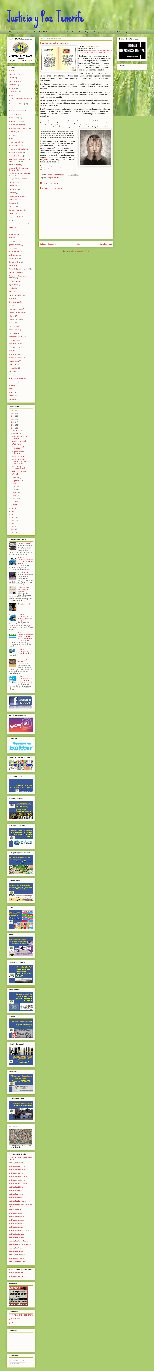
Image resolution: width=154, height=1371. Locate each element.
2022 (13, 422)
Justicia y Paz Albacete (16, 1163)
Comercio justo (14, 114)
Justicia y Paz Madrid (16, 1213)
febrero (15, 501)
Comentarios (15, 1364)
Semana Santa (14, 361)
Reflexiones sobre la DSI (17, 357)
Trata (10, 389)
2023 (13, 419)
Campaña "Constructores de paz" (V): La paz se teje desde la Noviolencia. (25, 635)
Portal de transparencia (124, 32)
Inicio (78, 244)
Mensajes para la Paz (16, 281)
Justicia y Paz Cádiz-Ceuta (18, 1177)
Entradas (14, 1360)
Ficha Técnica (43, 32)
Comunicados (13, 118)
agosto (15, 484)
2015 (13, 520)
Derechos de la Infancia (17, 149)
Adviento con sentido (19, 441)
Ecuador (11, 186)
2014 (13, 523)
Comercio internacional (16, 111)
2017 (13, 514)
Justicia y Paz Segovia (16, 1248)
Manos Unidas (13, 265)
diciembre (16, 430)
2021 (13, 425)
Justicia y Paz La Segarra (17, 1201)
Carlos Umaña (13, 92)
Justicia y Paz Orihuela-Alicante (19, 1230)
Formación (12, 227)
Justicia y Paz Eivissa (16, 1187)
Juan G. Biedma (14, 251)
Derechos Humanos (15, 152)
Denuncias (12, 138)
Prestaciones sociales (16, 337)
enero (15, 504)
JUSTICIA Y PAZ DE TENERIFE (22, 1315)
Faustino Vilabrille (15, 217)
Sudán (11, 375)
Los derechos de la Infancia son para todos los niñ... (19, 461)
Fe (9, 220)
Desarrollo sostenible (16, 156)
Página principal (14, 32)
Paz (10, 305)
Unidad (11, 392)
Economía (12, 182)
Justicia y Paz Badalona (17, 1166)
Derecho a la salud (15, 142)
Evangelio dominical (53, 178)
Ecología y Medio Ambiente (18, 179)
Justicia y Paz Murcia (16, 1227)
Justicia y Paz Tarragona (17, 1255)
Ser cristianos (13, 364)
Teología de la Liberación (17, 378)
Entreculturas (13, 199)
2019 (13, 508)
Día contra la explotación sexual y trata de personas (20, 160)
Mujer (10, 292)
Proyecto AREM (14, 344)
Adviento (11, 78)
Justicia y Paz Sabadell (16, 1237)
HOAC (11, 238)
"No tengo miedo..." (24, 543)
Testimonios (13, 382)
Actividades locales (15, 74)
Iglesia (11, 241)
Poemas (11, 323)
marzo (15, 498)
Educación (12, 193)
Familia (11, 213)
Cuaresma (12, 132)
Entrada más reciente (48, 244)
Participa (97, 32)
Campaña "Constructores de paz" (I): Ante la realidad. (25, 651)
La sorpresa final (18, 456)
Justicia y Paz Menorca (16, 1223)
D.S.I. (10, 135)
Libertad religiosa (14, 262)
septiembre (17, 481)
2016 (13, 517)
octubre (15, 478)
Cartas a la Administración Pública (20, 99)
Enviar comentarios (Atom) (80, 251)
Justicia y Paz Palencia (16, 1234)
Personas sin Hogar (15, 309)
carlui (12, 1323)
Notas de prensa (14, 302)
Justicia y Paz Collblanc (17, 1180)
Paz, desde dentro (24, 572)
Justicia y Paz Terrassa (16, 1258)
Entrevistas (12, 203)
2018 (13, 511)
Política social (13, 333)
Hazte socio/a (108, 32)
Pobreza (11, 316)
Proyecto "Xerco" (14, 340)
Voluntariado (13, 399)
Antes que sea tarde (19, 471)
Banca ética (13, 85)
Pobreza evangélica (15, 319)
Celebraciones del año (74, 32)
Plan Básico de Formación (17, 312)
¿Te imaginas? (17, 444)
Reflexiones (13, 354)
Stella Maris (13, 371)
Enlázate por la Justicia (16, 196)
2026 (13, 410)
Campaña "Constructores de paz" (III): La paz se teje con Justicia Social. (25, 560)
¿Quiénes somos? (29, 32)
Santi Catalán (15, 1319)
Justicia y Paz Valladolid (17, 1262)
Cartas (11, 95)
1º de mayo (12, 71)
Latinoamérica (13, 258)
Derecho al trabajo (15, 145)
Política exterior (14, 326)
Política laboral (14, 330)
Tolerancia (12, 385)
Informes (11, 248)
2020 (13, 428)
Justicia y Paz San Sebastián (18, 1241)
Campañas (12, 88)
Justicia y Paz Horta (15, 1197)
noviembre (16, 433)
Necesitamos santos (24, 604)
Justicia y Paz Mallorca (16, 1217)
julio (14, 487)
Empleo (87, 32)
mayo (15, 493)
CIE (10, 107)
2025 (13, 413)
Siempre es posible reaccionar (18, 448)
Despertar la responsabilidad (18, 467)
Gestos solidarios (14, 234)
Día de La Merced (15, 165)
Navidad (11, 299)
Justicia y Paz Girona (16, 1194)
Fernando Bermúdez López (18, 224)
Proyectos (12, 351)
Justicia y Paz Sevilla (16, 1251)
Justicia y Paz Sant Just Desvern (20, 1244)
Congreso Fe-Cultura (16, 121)
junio (14, 489)
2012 (13, 529)
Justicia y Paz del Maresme (18, 1184)
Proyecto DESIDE (15, 347)
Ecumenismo (13, 189)
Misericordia (13, 288)
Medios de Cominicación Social (19, 269)
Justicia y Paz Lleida (15, 1210)
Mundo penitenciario (15, 295)
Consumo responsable (16, 125)
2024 (13, 416)
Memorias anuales (15, 272)
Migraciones (13, 285)
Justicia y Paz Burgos (16, 1173)
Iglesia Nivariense (15, 245)
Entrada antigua (106, 244)
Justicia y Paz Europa (16, 1190)
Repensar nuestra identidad (18, 452)
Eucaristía (12, 206)
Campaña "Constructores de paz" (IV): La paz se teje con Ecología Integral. (25, 679)
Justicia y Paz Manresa (16, 1220)
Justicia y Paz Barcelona (17, 1170)
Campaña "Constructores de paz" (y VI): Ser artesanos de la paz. (25, 617)
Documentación (57, 32)
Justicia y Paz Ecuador (16, 1273)
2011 (13, 532)
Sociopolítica (13, 368)
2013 (13, 526)
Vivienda (11, 396)
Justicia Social (13, 255)
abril (14, 495)
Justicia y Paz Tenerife (45, 17)
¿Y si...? (15, 474)
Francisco (12, 231)
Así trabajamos (14, 81)
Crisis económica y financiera (18, 128)
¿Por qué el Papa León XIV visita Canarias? (23, 589)
